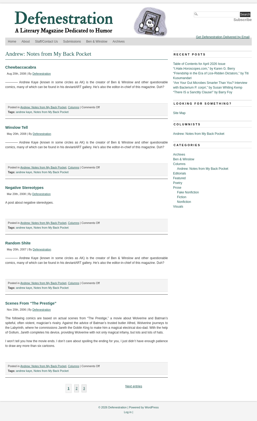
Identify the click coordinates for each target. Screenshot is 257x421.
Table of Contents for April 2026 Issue (199, 64)
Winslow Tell (16, 127)
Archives (119, 41)
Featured (179, 178)
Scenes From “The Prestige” (30, 303)
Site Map (179, 113)
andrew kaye (24, 112)
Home (12, 41)
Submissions (72, 41)
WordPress (152, 407)
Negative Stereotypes (24, 188)
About (26, 41)
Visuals (178, 206)
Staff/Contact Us (46, 41)
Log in (127, 412)
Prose (177, 187)
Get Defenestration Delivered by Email (222, 37)
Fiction (181, 197)
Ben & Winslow (97, 41)
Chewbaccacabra (20, 67)
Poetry (177, 183)
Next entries (133, 386)
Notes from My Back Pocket (51, 112)
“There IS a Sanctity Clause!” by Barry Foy (202, 92)
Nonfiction (184, 202)
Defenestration (42, 73)
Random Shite (18, 243)
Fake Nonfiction (188, 192)
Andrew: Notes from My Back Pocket (43, 107)
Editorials (179, 173)
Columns (73, 107)
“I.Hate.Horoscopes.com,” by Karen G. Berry (204, 68)
